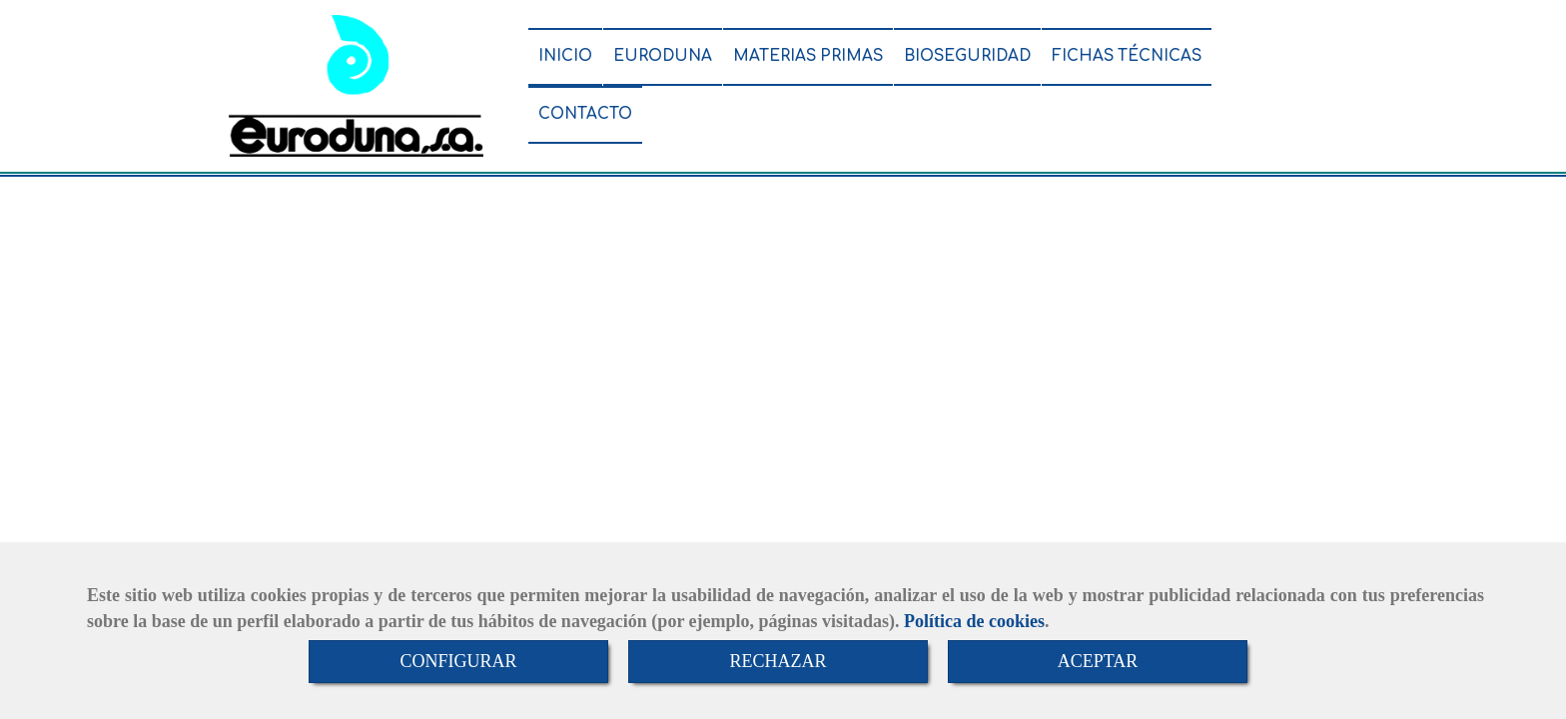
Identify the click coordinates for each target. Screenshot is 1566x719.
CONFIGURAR (457, 661)
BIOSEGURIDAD (967, 56)
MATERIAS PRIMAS (808, 56)
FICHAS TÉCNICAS (1126, 56)
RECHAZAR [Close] (777, 661)
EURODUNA (662, 56)
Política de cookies (974, 621)
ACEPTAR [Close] (1098, 661)
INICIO (565, 56)
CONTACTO (585, 114)
